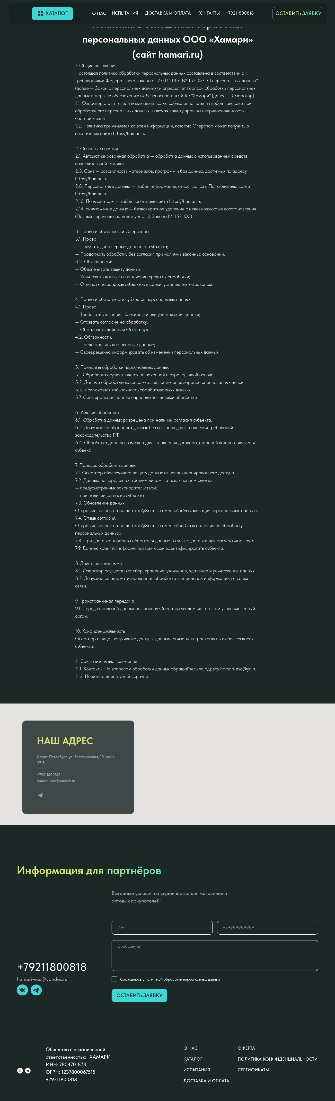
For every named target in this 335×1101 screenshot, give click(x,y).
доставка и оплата (168, 13)
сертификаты (253, 1070)
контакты (208, 13)
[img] (20, 13)
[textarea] (215, 955)
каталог (193, 1059)
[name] (162, 928)
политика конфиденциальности (277, 1059)
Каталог (56, 13)
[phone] (267, 928)
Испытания (125, 13)
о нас (99, 13)
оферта (246, 1048)
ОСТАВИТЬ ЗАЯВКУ (298, 13)
